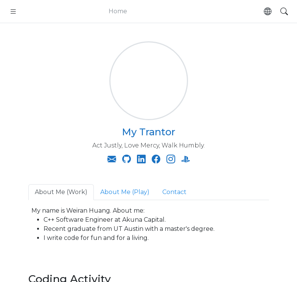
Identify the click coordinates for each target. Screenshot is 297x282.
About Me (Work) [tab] (61, 192)
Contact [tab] (174, 192)
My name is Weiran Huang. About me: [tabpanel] (148, 225)
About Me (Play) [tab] (124, 192)
